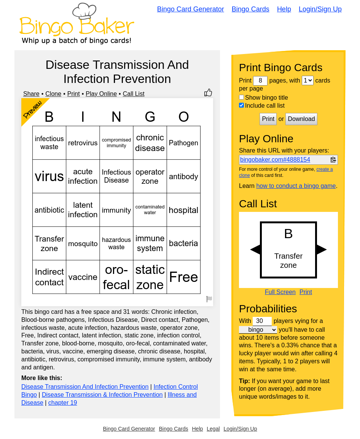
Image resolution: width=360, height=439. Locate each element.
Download (301, 119)
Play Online (101, 94)
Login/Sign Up (320, 9)
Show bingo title (263, 97)
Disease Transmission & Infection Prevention (102, 394)
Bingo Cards (250, 9)
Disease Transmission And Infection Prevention (84, 386)
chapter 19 (62, 402)
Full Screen (280, 292)
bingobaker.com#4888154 (275, 159)
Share (31, 94)
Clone (53, 94)
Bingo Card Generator (190, 9)
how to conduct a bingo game (296, 186)
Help (284, 9)
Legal (213, 428)
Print (73, 94)
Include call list (262, 105)
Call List (134, 94)
